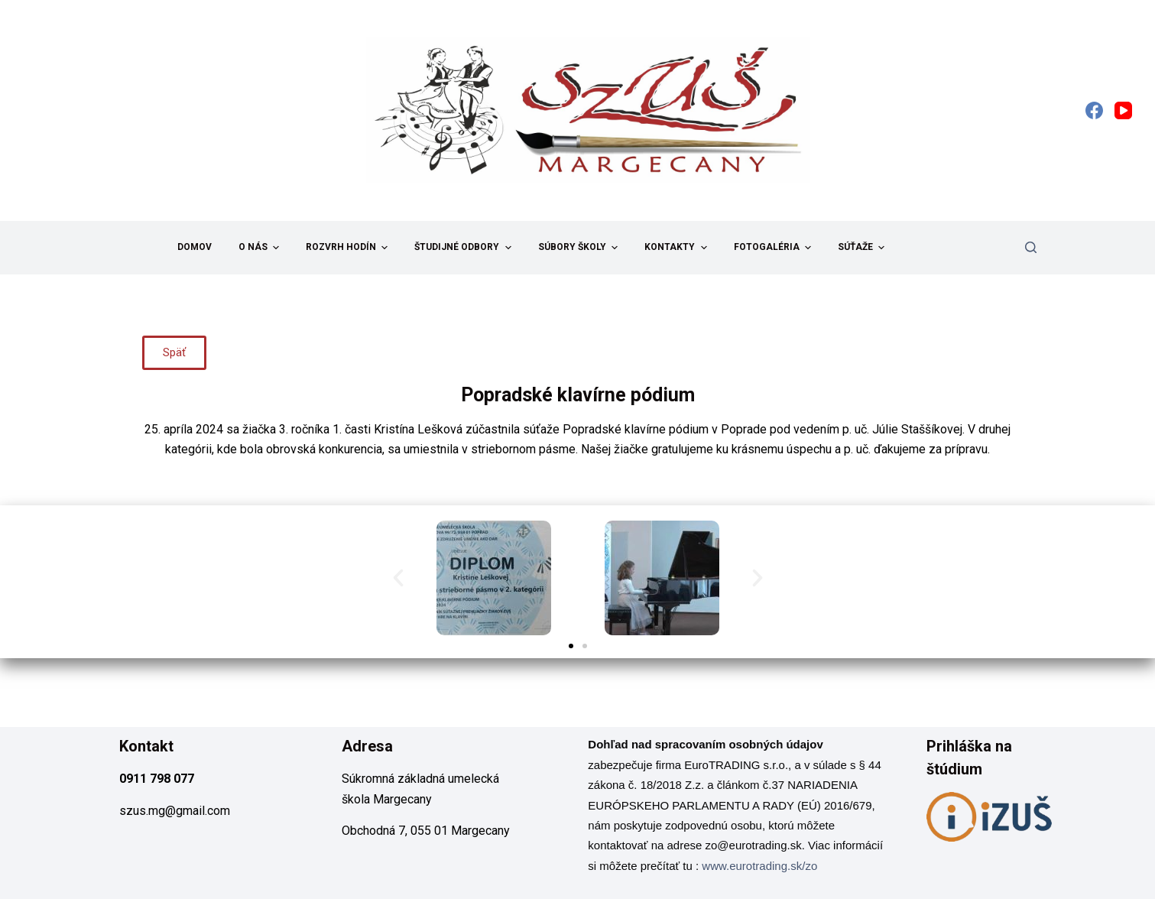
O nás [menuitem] (260, 248)
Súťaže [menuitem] (863, 248)
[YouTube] (1123, 110)
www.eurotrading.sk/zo (759, 865)
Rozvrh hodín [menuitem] (348, 248)
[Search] (1031, 247)
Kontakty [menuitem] (677, 248)
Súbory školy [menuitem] (579, 248)
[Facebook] (1094, 110)
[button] (398, 577)
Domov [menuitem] (194, 247)
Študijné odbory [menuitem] (464, 248)
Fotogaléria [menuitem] (774, 248)
